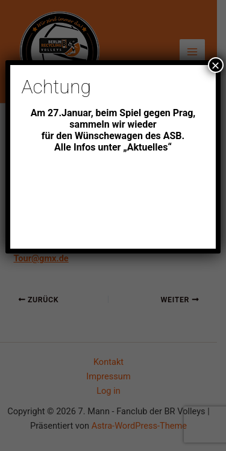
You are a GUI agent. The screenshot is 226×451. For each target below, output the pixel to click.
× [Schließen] (216, 65)
